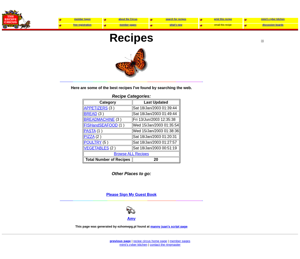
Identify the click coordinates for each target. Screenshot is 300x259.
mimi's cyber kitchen (133, 244)
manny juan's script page (169, 226)
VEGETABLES (96, 148)
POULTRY (93, 142)
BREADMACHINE (99, 119)
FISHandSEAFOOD (101, 125)
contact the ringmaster (165, 244)
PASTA (90, 131)
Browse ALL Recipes (131, 154)
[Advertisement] (280, 130)
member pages (180, 241)
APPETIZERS (96, 108)
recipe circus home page (150, 241)
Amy (131, 219)
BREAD (90, 114)
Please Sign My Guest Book (131, 195)
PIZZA (89, 137)
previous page (120, 241)
